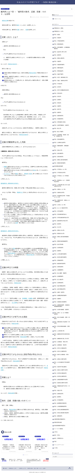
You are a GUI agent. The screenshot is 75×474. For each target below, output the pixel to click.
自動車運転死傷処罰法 (59, 419)
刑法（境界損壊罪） (59, 266)
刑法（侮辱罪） (58, 250)
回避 (27, 29)
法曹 (16, 222)
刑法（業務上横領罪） (59, 58)
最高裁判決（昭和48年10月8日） (10, 183)
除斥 (18, 25)
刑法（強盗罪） (58, 61)
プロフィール (57, 18)
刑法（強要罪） (58, 106)
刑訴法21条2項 (23, 134)
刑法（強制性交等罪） (59, 192)
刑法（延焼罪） (58, 223)
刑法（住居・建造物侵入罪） (61, 77)
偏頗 (5, 166)
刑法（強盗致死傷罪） (59, 64)
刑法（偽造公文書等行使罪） (61, 370)
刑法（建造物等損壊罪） (60, 263)
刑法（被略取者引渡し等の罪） (62, 338)
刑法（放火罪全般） (59, 244)
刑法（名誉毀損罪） (59, 247)
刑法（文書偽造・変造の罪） (61, 341)
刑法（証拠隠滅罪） (59, 276)
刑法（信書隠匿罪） (59, 270)
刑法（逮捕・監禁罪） (59, 292)
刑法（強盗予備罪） (59, 74)
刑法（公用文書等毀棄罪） (60, 254)
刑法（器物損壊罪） (59, 260)
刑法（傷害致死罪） (59, 115)
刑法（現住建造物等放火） (60, 214)
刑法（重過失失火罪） (59, 233)
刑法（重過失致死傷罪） (60, 163)
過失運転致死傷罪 (58, 166)
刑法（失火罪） (58, 227)
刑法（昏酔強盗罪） (59, 67)
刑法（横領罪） (58, 55)
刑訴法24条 (15, 323)
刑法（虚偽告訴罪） (59, 393)
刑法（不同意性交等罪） (60, 172)
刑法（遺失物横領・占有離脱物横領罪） (62, 48)
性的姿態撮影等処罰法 (59, 425)
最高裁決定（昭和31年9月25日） (10, 231)
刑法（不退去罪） (58, 83)
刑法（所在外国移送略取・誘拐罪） (62, 327)
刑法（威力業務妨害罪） (60, 289)
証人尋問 (14, 302)
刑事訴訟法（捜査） (59, 28)
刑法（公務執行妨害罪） (60, 142)
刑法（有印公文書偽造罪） (60, 348)
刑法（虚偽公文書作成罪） (60, 359)
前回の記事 (5, 20)
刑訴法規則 (23, 336)
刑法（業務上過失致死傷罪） (61, 159)
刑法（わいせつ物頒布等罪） (61, 208)
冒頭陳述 (24, 298)
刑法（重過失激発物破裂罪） (61, 241)
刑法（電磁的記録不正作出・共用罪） (62, 386)
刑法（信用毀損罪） (59, 282)
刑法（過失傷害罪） (59, 153)
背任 (14, 248)
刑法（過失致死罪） (59, 156)
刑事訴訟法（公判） (5, 8)
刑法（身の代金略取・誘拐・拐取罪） (62, 318)
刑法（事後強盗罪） (59, 71)
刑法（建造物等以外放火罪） (61, 220)
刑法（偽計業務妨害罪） (60, 285)
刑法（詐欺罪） (58, 86)
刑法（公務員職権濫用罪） (60, 406)
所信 (34, 170)
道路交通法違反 (58, 422)
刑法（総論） (57, 34)
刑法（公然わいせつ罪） (60, 204)
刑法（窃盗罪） (58, 37)
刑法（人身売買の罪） (59, 330)
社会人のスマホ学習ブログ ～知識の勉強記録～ (37, 2)
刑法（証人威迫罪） (59, 279)
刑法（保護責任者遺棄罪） (60, 301)
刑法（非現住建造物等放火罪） (62, 217)
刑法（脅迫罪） (58, 102)
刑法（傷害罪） (58, 112)
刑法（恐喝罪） (58, 99)
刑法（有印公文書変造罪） (60, 351)
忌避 (18, 29)
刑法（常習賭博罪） (59, 400)
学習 (55, 441)
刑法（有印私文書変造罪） (60, 376)
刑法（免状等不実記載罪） (60, 366)
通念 (16, 173)
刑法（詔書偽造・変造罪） (60, 345)
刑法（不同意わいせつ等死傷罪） (61, 176)
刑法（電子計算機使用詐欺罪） (62, 90)
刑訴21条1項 (11, 253)
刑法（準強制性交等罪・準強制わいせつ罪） (62, 196)
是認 (30, 173)
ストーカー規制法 (58, 428)
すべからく (7, 173)
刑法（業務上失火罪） (59, 230)
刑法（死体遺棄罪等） (59, 139)
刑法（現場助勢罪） (59, 118)
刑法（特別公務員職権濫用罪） (62, 409)
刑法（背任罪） (58, 96)
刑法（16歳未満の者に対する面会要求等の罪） (62, 185)
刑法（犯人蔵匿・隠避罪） (60, 273)
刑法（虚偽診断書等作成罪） (61, 379)
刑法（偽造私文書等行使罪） (61, 382)
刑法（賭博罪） (58, 396)
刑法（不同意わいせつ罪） (60, 169)
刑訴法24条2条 (12, 346)
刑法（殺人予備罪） (59, 131)
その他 (55, 447)
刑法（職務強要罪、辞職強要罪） (61, 146)
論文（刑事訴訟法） (59, 438)
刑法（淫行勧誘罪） (59, 211)
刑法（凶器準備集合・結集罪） (62, 125)
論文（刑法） (57, 435)
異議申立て (20, 192)
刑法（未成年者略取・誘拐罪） (62, 309)
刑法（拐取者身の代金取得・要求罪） (62, 322)
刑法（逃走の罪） (58, 150)
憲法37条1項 (30, 254)
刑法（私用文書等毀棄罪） (60, 257)
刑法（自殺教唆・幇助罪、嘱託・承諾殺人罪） (61, 135)
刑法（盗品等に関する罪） (60, 51)
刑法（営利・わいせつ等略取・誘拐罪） (62, 313)
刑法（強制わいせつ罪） (60, 189)
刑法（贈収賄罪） (58, 416)
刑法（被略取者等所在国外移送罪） (62, 335)
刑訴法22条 (17, 283)
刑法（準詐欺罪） (58, 93)
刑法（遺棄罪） (58, 298)
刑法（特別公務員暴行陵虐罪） (62, 412)
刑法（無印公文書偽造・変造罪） (61, 355)
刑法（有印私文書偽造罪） (60, 373)
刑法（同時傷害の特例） (60, 122)
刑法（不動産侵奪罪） (59, 40)
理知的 (26, 173)
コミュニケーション (59, 444)
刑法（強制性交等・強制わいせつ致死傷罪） (62, 201)
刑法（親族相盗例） (59, 44)
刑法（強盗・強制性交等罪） (61, 80)
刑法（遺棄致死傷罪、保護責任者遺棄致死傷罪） (62, 305)
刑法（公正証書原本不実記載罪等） (62, 363)
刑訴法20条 (32, 72)
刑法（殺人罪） (58, 128)
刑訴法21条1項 (12, 64)
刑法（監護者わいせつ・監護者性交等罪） (62, 181)
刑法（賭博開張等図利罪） (60, 403)
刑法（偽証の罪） (58, 390)
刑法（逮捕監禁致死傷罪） (60, 295)
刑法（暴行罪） (58, 109)
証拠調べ (30, 298)
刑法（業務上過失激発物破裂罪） (61, 237)
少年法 (55, 432)
